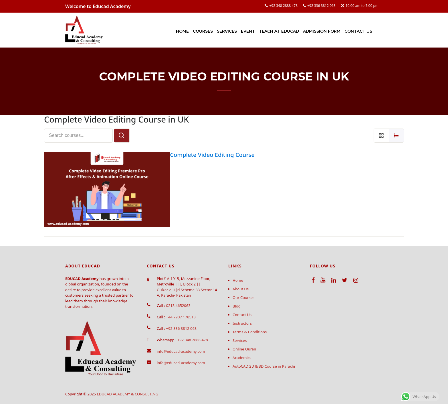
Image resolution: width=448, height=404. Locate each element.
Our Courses (243, 297)
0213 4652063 (178, 305)
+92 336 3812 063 (321, 5)
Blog (237, 306)
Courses (203, 31)
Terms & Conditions (250, 331)
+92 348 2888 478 (283, 5)
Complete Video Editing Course (212, 155)
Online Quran (244, 349)
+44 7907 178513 (180, 317)
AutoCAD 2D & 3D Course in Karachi (264, 366)
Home (182, 31)
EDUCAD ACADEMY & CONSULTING (127, 394)
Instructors (242, 323)
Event (248, 31)
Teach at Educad (279, 31)
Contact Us (358, 31)
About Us (241, 288)
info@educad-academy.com (181, 351)
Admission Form (321, 31)
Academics (242, 357)
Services (227, 31)
